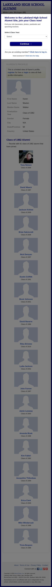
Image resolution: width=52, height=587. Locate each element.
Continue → (26, 44)
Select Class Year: (12, 32)
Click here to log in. (38, 52)
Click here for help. (32, 56)
